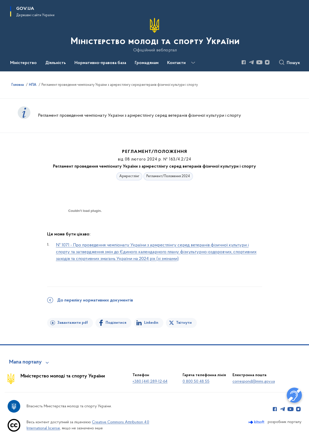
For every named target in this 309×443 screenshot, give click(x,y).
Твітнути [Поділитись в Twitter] (184, 323)
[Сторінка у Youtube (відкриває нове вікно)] (259, 62)
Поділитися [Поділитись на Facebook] (116, 323)
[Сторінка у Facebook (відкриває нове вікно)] (244, 62)
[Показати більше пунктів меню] (193, 63)
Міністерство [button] (23, 63)
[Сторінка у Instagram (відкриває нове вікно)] (267, 62)
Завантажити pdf (72, 323)
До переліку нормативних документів (95, 300)
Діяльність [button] (55, 63)
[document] (85, 228)
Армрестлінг (129, 176)
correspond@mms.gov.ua (254, 381)
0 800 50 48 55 (196, 381)
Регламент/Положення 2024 (168, 176)
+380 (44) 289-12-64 (149, 381)
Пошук (293, 63)
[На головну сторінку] (154, 35)
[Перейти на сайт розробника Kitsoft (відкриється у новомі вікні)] (257, 422)
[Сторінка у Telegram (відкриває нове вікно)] (251, 62)
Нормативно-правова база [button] (100, 63)
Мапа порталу (25, 362)
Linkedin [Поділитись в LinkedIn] (151, 323)
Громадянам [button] (147, 63)
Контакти (176, 63)
